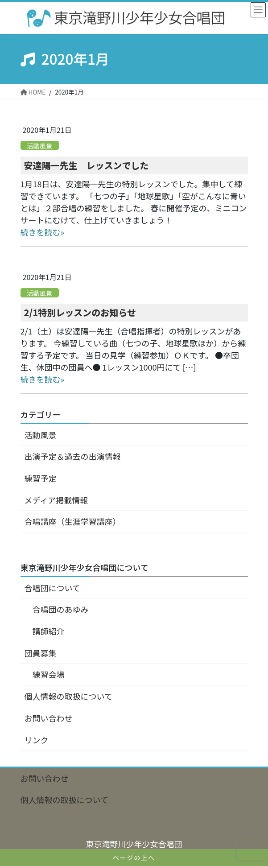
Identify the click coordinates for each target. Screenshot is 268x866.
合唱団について (52, 588)
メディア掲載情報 (56, 500)
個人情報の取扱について (68, 696)
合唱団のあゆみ (61, 609)
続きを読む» (43, 232)
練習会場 (49, 674)
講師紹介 (49, 631)
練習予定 (41, 478)
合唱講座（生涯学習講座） (73, 521)
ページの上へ (134, 857)
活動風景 (40, 145)
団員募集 (41, 653)
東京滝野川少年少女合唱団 (134, 844)
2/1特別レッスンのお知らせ (80, 312)
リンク (37, 740)
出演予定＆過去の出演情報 (73, 456)
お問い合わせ (49, 718)
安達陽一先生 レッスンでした (86, 165)
